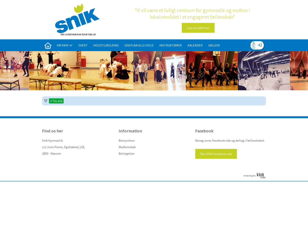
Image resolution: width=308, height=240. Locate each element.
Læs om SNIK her (198, 28)
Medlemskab (127, 147)
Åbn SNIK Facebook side (216, 154)
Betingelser (127, 153)
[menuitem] (48, 45)
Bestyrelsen (127, 140)
